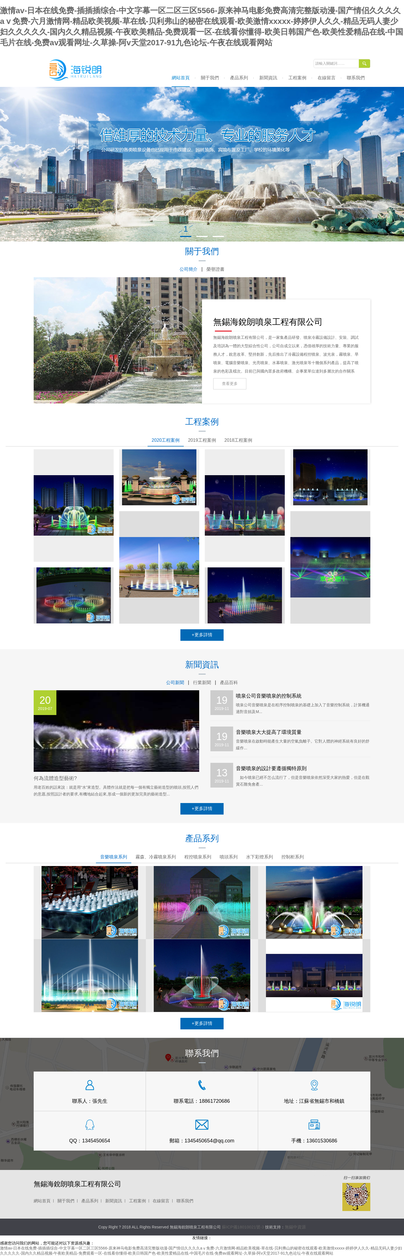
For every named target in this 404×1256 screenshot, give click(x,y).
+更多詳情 (202, 634)
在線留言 (327, 77)
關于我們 (210, 77)
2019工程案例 (202, 440)
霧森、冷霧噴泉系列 (156, 856)
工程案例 (297, 77)
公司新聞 (175, 682)
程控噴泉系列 (197, 856)
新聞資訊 (268, 77)
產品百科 (229, 682)
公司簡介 (189, 269)
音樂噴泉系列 (113, 856)
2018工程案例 (238, 440)
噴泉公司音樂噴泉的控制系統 (269, 696)
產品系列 (239, 77)
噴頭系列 (229, 856)
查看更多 (230, 383)
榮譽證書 (215, 269)
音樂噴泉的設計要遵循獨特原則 (271, 768)
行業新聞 (202, 682)
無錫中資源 (295, 1227)
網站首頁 (181, 77)
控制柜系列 (292, 856)
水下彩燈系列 (259, 856)
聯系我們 (356, 77)
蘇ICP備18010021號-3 (243, 1227)
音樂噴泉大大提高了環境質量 (269, 732)
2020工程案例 (166, 440)
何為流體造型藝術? (55, 778)
